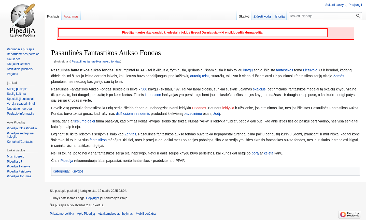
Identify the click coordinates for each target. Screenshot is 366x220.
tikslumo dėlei (84, 121)
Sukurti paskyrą (335, 5)
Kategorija (61, 171)
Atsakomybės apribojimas (115, 213)
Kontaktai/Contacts (20, 142)
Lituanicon (153, 95)
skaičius (259, 89)
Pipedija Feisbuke (19, 171)
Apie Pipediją (86, 213)
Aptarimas (71, 16)
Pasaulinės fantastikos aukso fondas (96, 61)
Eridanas (199, 108)
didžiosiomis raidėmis (133, 114)
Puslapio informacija (20, 113)
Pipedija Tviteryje (18, 166)
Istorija (280, 16)
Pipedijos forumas (19, 176)
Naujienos (13, 59)
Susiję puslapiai (17, 89)
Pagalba (12, 74)
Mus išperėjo (15, 156)
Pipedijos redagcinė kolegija (20, 135)
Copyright (92, 198)
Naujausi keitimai (18, 64)
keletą (268, 153)
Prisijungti (355, 5)
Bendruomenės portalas (23, 54)
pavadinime (193, 114)
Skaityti (244, 16)
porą (255, 153)
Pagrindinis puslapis (20, 49)
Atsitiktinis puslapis (20, 69)
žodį (216, 114)
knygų (248, 70)
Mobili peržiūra (146, 213)
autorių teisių (200, 76)
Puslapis (53, 16)
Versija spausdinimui (21, 103)
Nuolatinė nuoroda (19, 109)
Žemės (338, 76)
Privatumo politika (62, 213)
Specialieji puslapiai (20, 99)
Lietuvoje (310, 70)
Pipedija (67, 161)
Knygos (77, 171)
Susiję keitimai (16, 94)
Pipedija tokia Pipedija (22, 128)
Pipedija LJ (14, 161)
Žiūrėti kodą (262, 16)
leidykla (228, 108)
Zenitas (130, 134)
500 (144, 89)
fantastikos (284, 70)
